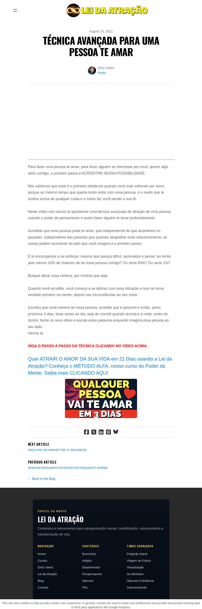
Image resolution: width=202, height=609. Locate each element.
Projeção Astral (137, 572)
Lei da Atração (47, 593)
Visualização (135, 586)
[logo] (106, 10)
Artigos (87, 579)
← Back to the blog (41, 497)
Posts (102, 73)
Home (42, 572)
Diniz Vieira (45, 586)
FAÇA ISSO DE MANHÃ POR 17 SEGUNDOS (57, 468)
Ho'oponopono (92, 593)
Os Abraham (135, 593)
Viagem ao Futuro (139, 579)
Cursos (43, 579)
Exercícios (89, 572)
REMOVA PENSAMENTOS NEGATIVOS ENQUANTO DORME (68, 486)
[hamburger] (15, 10)
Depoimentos (91, 586)
